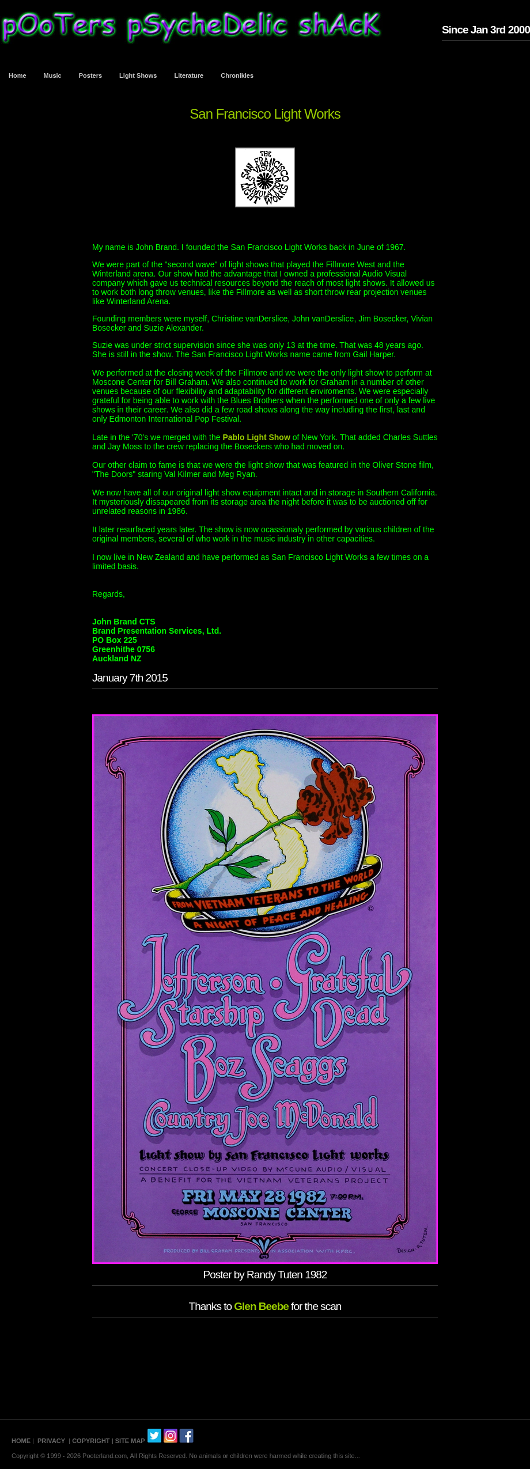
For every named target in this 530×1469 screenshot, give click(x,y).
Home (17, 75)
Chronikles (237, 75)
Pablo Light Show (256, 437)
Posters (90, 75)
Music (53, 75)
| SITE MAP (128, 1440)
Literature (189, 75)
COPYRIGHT (90, 1440)
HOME (21, 1440)
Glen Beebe (261, 1306)
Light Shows (138, 75)
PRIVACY (51, 1440)
